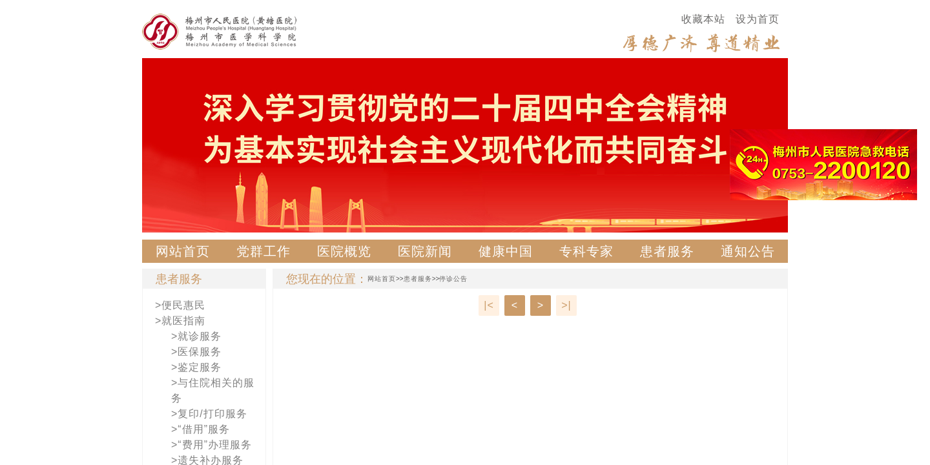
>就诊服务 (196, 336)
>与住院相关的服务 (212, 390)
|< (489, 305)
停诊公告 (453, 278)
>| (566, 305)
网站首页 (183, 251)
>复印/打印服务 (209, 413)
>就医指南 (180, 320)
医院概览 (344, 251)
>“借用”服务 (200, 429)
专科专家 (586, 251)
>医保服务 (196, 351)
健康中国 (506, 251)
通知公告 (748, 251)
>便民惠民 (180, 305)
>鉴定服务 (196, 367)
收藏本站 (703, 19)
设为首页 (758, 19)
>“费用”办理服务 (211, 444)
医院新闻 (425, 251)
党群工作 (263, 251)
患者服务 (667, 251)
